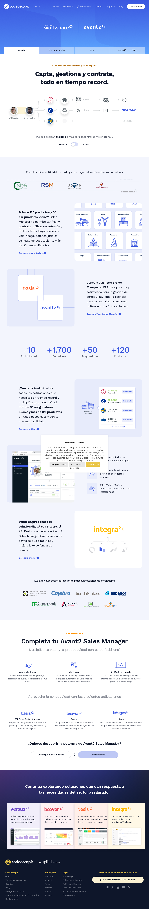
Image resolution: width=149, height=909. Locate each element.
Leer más (74, 468)
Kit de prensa (11, 899)
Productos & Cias (57, 50)
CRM (92, 50)
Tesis (47, 884)
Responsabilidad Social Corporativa (22, 895)
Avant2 (21, 50)
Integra (48, 888)
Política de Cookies (72, 884)
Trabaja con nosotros (15, 880)
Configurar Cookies (58, 465)
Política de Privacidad (73, 880)
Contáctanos (69, 895)
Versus (48, 891)
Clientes (99, 6)
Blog (121, 6)
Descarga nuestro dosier (51, 754)
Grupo (56, 6)
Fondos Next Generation (74, 891)
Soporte (111, 6)
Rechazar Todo (77, 465)
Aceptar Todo (93, 465)
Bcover (48, 895)
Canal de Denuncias (72, 888)
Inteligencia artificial (14, 891)
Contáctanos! (98, 754)
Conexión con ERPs (127, 50)
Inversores (68, 6)
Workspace (84, 6)
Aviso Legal (68, 876)
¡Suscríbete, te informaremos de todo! (118, 880)
